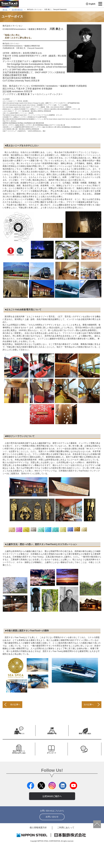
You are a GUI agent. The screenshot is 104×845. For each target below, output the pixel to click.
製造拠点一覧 (52, 733)
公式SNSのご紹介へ (52, 796)
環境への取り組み (85, 733)
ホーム (5, 9)
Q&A (84, 752)
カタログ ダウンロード (51, 752)
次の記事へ (89, 704)
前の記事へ (15, 704)
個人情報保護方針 (38, 827)
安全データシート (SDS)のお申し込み (19, 752)
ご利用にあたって (65, 827)
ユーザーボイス (17, 9)
